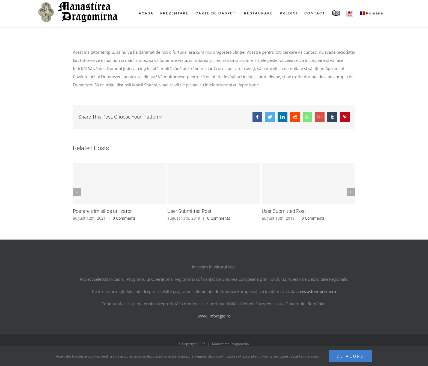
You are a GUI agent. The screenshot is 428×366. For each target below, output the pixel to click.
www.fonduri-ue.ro (318, 291)
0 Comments (124, 218)
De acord (350, 356)
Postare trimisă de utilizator (102, 211)
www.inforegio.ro (214, 316)
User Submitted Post (189, 211)
